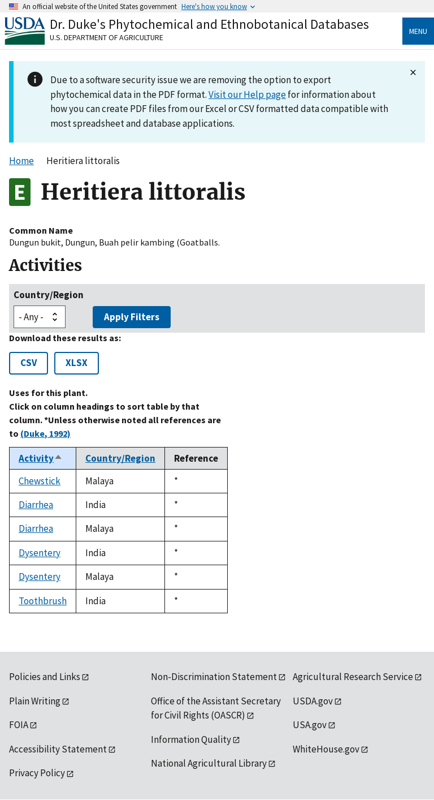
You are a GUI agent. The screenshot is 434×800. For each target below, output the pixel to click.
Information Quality (191, 739)
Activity (41, 458)
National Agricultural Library (209, 763)
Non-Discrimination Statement (214, 676)
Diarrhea (36, 504)
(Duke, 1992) (45, 433)
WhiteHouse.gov (326, 749)
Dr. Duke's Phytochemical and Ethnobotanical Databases (209, 24)
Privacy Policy (37, 773)
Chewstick (39, 481)
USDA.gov (313, 701)
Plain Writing (34, 701)
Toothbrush (43, 601)
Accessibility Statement (58, 749)
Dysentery (39, 553)
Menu (418, 31)
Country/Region (49, 295)
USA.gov (310, 725)
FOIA (18, 725)
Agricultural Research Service (353, 676)
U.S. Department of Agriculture (106, 37)
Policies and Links (44, 676)
